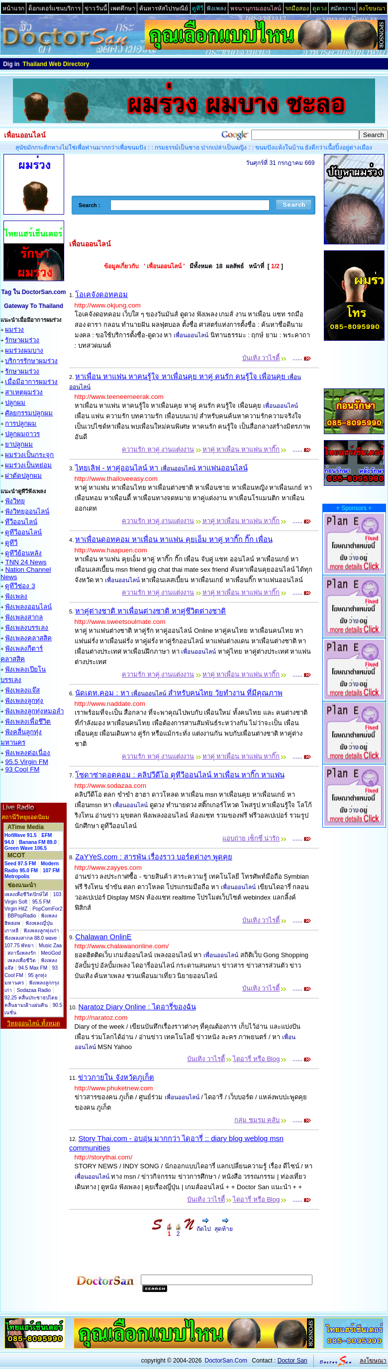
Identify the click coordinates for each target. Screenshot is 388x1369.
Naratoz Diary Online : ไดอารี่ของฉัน (136, 1007)
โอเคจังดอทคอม (101, 295)
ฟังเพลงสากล (24, 617)
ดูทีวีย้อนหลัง (23, 553)
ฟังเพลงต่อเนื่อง (27, 753)
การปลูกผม (20, 423)
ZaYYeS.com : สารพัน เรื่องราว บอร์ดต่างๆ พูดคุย (153, 857)
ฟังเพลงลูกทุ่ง (24, 700)
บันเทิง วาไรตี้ (261, 358)
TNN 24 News (25, 562)
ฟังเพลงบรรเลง (26, 627)
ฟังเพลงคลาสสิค (28, 638)
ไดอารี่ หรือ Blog (256, 1059)
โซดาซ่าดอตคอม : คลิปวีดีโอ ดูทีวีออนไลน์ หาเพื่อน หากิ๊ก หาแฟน (180, 775)
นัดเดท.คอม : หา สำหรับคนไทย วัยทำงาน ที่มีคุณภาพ (179, 693)
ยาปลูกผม (19, 444)
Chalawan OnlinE (103, 937)
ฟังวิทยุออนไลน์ (27, 511)
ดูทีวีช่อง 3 (20, 586)
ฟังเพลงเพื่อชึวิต (28, 721)
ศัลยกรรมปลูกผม (29, 413)
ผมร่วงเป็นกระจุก (29, 454)
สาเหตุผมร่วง (24, 392)
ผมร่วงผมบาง (24, 350)
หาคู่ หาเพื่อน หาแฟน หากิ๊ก (241, 449)
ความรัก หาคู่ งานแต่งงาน (158, 449)
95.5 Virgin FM (26, 761)
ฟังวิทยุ (15, 501)
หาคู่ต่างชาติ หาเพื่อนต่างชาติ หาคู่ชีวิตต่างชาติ (150, 611)
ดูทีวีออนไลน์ (23, 532)
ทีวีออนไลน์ (21, 522)
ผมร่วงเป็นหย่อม (28, 465)
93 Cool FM (22, 769)
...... (301, 358)
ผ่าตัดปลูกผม (23, 475)
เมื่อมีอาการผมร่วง (31, 381)
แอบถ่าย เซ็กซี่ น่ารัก (251, 838)
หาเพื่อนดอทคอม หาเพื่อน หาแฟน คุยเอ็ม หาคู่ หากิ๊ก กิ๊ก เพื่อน (174, 539)
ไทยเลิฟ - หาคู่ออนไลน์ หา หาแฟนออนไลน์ (161, 468)
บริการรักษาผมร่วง (31, 361)
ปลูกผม (15, 402)
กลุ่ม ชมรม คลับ (257, 1120)
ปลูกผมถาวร (22, 434)
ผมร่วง (14, 329)
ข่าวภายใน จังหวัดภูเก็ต (116, 1077)
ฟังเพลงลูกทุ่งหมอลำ (34, 711)
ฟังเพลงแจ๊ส (22, 690)
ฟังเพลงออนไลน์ (28, 606)
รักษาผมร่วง (22, 340)
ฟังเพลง (16, 596)
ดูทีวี (11, 542)
